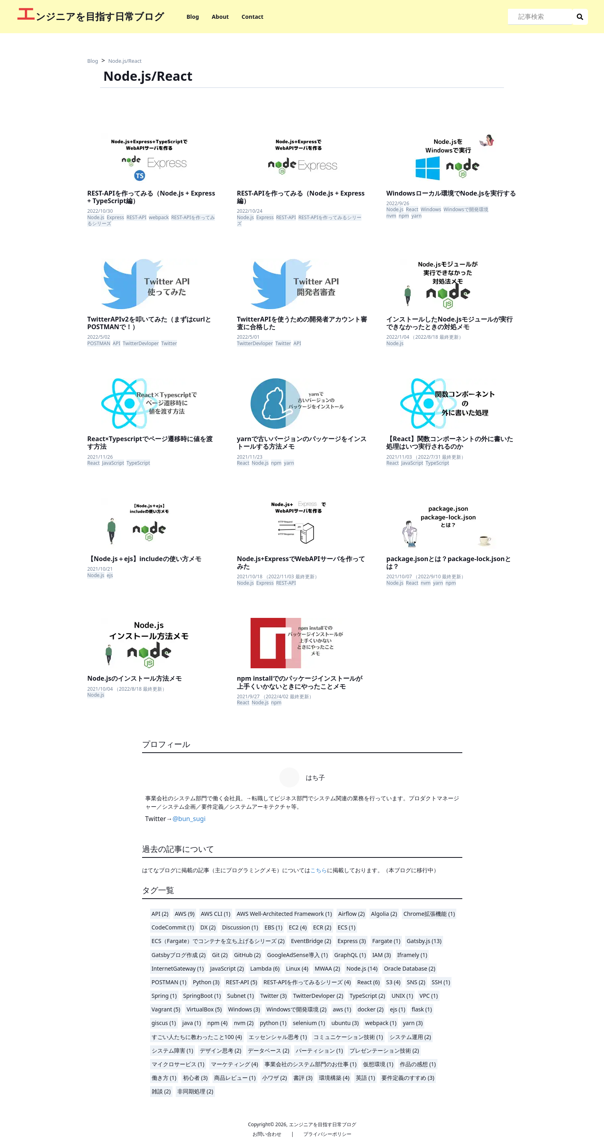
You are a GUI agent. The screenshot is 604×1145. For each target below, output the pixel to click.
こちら (318, 870)
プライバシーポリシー (327, 1134)
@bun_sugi (189, 818)
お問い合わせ (267, 1134)
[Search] (540, 17)
